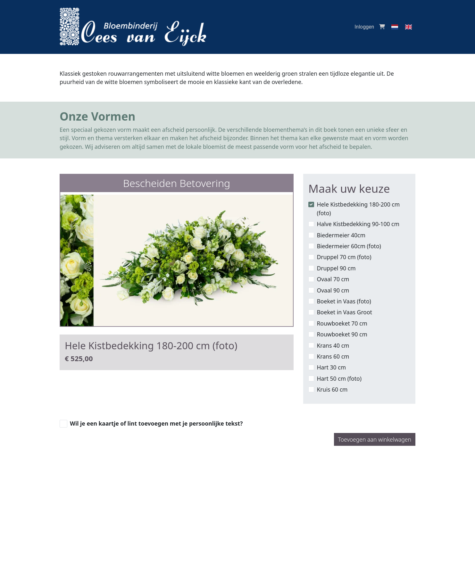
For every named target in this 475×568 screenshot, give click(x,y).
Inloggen (364, 27)
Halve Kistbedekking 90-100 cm (358, 224)
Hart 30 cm (331, 367)
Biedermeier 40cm (341, 235)
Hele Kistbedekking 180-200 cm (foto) (358, 208)
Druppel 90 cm (336, 268)
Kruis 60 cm (332, 389)
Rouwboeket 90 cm (342, 334)
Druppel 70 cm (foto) (344, 257)
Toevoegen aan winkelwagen (374, 439)
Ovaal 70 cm (333, 279)
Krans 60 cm (333, 356)
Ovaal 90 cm (333, 290)
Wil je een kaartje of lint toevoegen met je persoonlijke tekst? (156, 423)
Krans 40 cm (333, 345)
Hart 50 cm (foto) (339, 378)
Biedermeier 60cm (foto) (349, 246)
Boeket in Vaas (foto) (344, 301)
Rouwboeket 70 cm (342, 323)
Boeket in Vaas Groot (344, 312)
